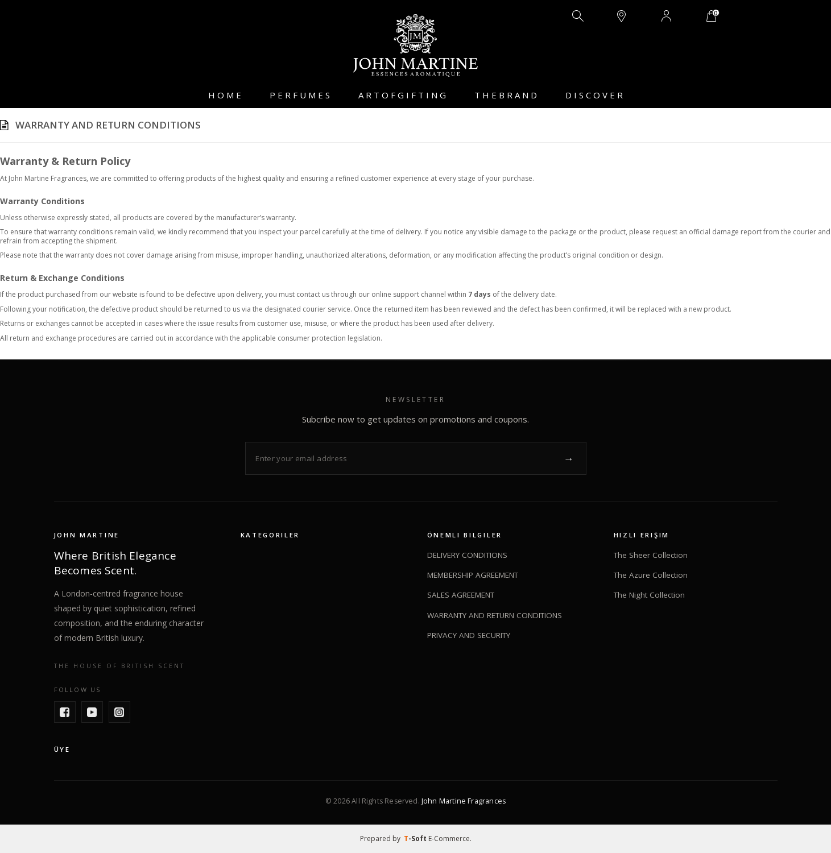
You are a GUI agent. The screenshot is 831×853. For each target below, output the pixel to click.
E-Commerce (449, 838)
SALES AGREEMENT (460, 595)
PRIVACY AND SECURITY (468, 635)
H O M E (224, 95)
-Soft (416, 838)
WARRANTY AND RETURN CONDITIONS (494, 615)
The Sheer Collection (651, 555)
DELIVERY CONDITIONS (467, 555)
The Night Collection (649, 595)
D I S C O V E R (594, 95)
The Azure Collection (651, 575)
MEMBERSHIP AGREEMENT (472, 575)
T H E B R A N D (505, 95)
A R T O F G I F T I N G (402, 95)
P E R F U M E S (300, 95)
